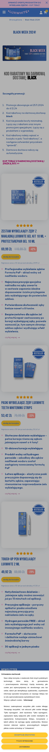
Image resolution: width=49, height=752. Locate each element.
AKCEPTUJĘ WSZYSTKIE (24, 735)
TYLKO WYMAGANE (24, 741)
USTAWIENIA (24, 747)
